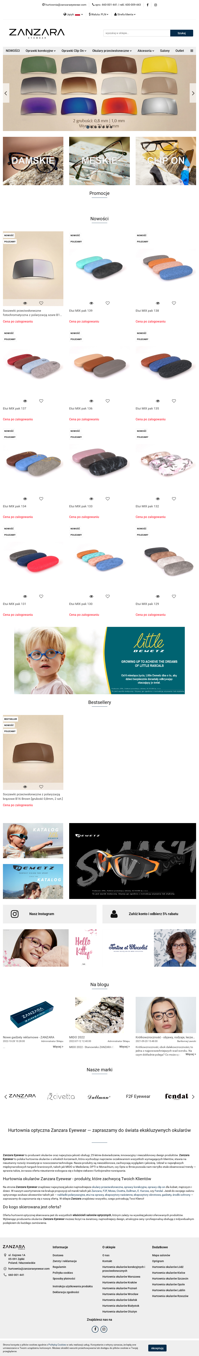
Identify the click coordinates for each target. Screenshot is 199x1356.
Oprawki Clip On (74, 51)
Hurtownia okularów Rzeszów (170, 1296)
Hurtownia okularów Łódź (167, 1266)
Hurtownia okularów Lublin (168, 1290)
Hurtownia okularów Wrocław (120, 1294)
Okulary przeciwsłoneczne (112, 51)
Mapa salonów (161, 1255)
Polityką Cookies (57, 1344)
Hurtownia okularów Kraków (119, 1282)
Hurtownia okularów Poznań (119, 1288)
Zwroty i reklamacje (65, 1261)
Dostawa (58, 1255)
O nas (105, 1255)
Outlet (179, 51)
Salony (165, 51)
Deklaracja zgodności (66, 1292)
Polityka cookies (63, 1272)
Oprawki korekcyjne (41, 51)
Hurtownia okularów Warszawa (121, 1276)
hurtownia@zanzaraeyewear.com (29, 1268)
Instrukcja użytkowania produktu (73, 1286)
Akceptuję (157, 1348)
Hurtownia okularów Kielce (168, 1272)
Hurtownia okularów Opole (168, 1284)
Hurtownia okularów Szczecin (170, 1278)
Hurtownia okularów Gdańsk (119, 1299)
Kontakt (107, 1261)
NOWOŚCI (13, 51)
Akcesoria (146, 51)
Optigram (158, 1261)
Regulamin (59, 1266)
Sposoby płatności (64, 1278)
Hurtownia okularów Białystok (120, 1305)
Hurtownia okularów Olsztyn (119, 1311)
